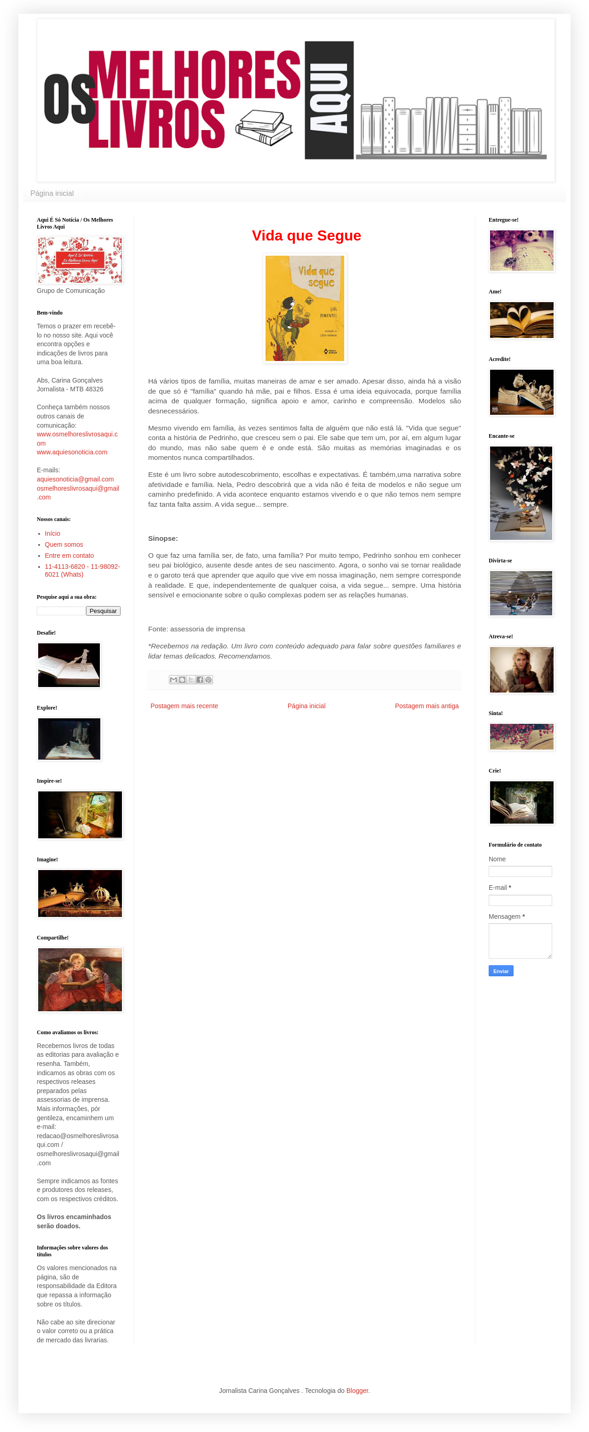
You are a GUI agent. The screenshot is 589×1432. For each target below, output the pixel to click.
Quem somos (64, 544)
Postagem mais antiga (427, 706)
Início (52, 533)
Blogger (357, 1390)
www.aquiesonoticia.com (72, 452)
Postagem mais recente (184, 706)
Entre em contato (69, 555)
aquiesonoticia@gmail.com (75, 479)
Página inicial (52, 193)
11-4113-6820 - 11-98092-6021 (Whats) (82, 570)
